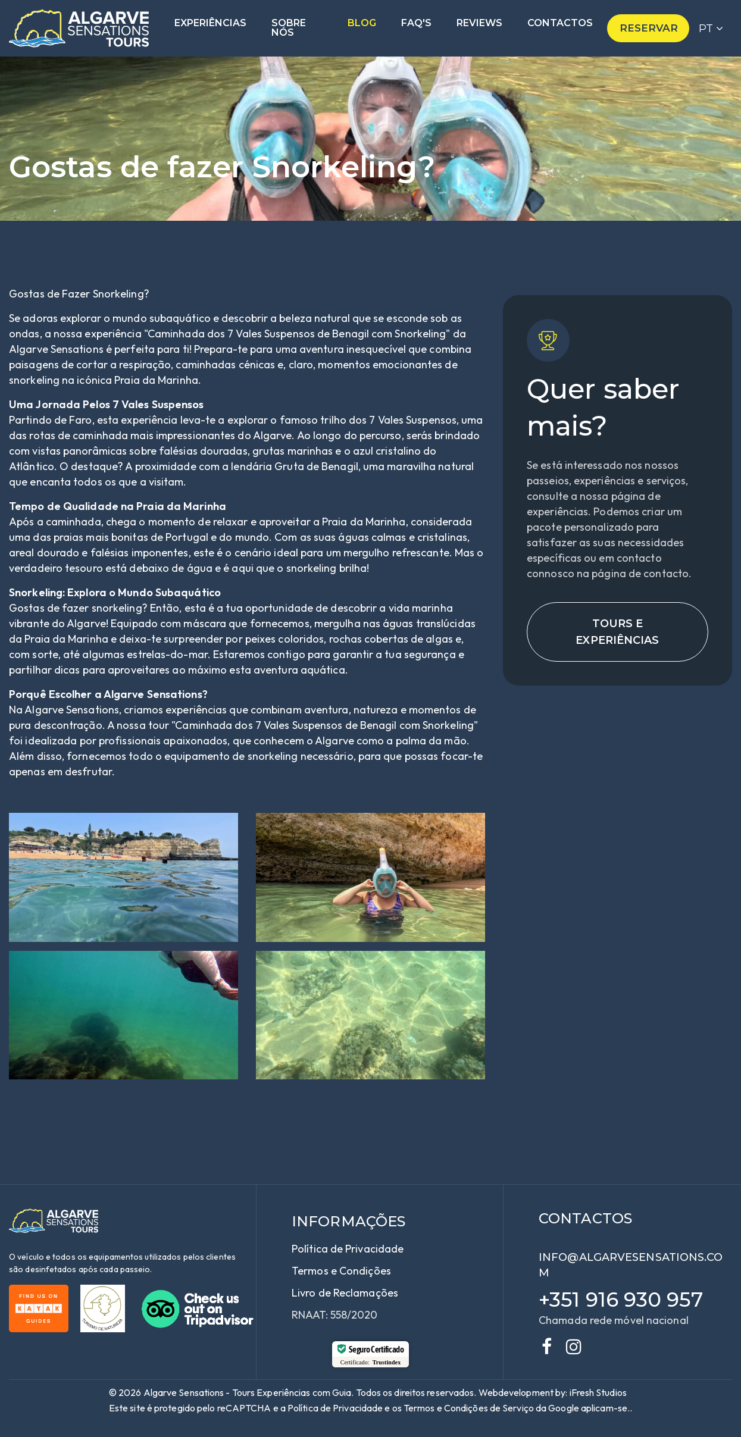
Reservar (649, 28)
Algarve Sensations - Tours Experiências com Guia (247, 1392)
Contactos (560, 23)
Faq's (416, 23)
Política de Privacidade (348, 1249)
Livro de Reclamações (345, 1293)
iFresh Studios (598, 1392)
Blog (362, 23)
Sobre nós (288, 28)
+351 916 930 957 (621, 1299)
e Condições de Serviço (485, 1408)
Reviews (479, 23)
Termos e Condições (341, 1271)
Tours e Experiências (617, 632)
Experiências (210, 23)
